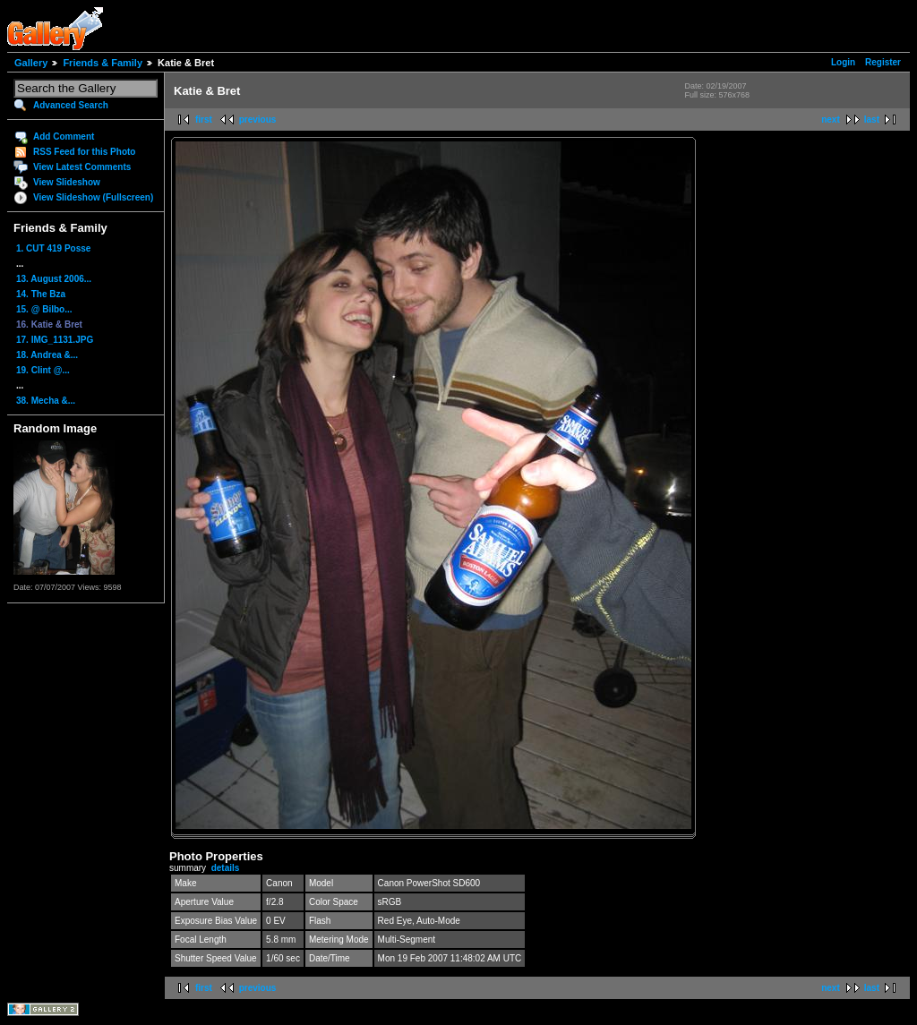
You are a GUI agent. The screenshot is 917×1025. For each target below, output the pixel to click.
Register (883, 62)
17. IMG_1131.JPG (54, 340)
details (225, 868)
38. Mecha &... (45, 401)
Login (843, 62)
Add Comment (63, 136)
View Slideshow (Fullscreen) (93, 197)
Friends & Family (102, 62)
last (871, 119)
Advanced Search (70, 105)
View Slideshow (66, 182)
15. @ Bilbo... (44, 309)
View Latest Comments (82, 167)
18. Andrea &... (47, 355)
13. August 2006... (53, 279)
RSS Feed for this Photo (84, 152)
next (830, 119)
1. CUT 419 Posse (53, 248)
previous (258, 119)
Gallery (30, 62)
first (203, 119)
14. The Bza (40, 294)
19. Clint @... (43, 370)
